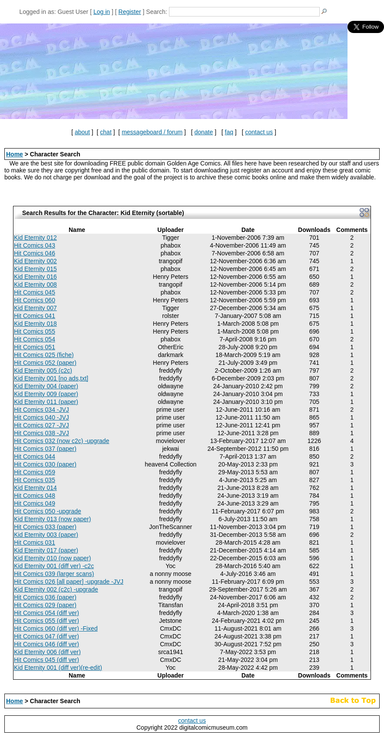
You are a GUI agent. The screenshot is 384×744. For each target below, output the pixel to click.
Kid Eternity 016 (35, 276)
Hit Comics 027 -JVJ (41, 425)
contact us (259, 132)
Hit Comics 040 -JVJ (41, 417)
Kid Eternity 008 (35, 284)
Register (130, 11)
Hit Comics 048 (34, 495)
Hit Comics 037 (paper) (45, 448)
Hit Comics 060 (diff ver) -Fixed (56, 628)
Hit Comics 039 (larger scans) (54, 573)
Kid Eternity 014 (35, 487)
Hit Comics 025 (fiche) (44, 354)
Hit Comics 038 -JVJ (41, 433)
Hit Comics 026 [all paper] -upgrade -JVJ (68, 581)
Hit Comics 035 (34, 479)
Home (14, 154)
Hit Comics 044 (34, 456)
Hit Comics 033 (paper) (45, 526)
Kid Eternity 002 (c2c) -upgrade (56, 589)
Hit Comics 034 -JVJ (41, 409)
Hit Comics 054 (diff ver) (46, 612)
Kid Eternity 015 (35, 268)
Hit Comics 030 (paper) (45, 464)
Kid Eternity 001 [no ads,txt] (51, 378)
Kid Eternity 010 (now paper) (52, 558)
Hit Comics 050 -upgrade (47, 511)
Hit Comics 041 (34, 315)
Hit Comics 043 (34, 245)
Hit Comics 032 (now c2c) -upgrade (61, 440)
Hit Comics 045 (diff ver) (46, 659)
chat (105, 132)
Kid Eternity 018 (35, 323)
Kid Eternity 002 (35, 261)
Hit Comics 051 (34, 347)
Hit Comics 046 (34, 253)
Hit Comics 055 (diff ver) (46, 620)
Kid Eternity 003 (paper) (46, 534)
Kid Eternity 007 (35, 307)
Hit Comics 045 (34, 292)
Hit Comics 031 (34, 542)
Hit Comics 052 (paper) (45, 362)
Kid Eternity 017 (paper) (46, 550)
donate (203, 132)
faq (229, 132)
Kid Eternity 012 (35, 237)
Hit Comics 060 (34, 300)
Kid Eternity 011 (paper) (46, 401)
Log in (101, 11)
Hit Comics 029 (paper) (45, 605)
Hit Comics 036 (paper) (45, 597)
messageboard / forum (152, 132)
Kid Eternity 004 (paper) (46, 386)
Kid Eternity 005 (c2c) (43, 370)
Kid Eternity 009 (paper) (46, 393)
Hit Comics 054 (34, 339)
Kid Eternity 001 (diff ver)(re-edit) (58, 667)
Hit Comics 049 (34, 503)
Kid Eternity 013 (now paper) (52, 519)
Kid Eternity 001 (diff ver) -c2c (54, 565)
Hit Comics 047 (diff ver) (46, 636)
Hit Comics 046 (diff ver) (46, 644)
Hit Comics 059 (34, 472)
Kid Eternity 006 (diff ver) (47, 651)
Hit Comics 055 (34, 331)
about (82, 132)
